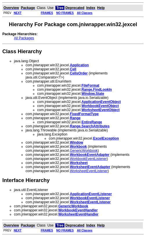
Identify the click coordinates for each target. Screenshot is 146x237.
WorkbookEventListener (88, 159)
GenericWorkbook (84, 151)
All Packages (24, 38)
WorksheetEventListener (89, 171)
